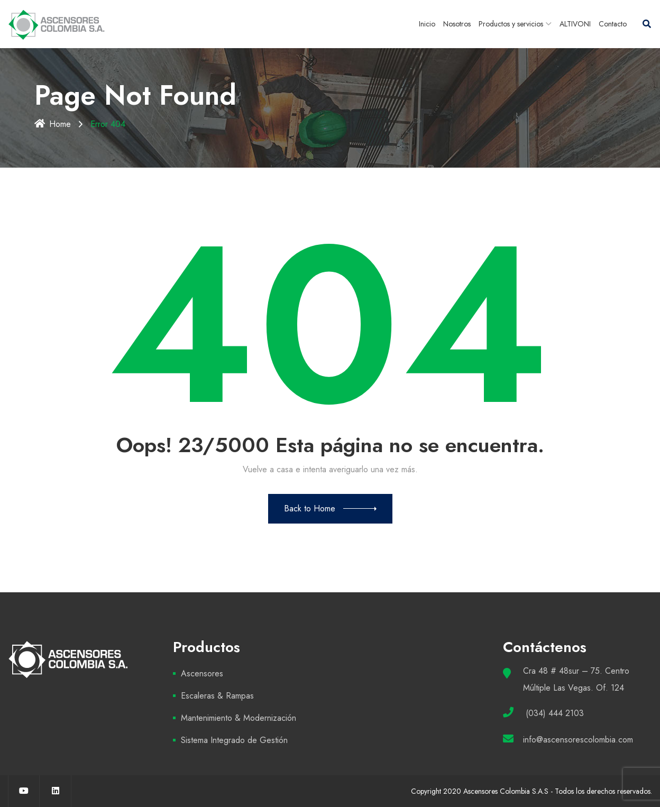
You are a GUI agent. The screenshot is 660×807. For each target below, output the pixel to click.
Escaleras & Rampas (217, 696)
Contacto (613, 24)
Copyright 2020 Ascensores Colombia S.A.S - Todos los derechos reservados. (531, 791)
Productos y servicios (511, 24)
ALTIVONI (575, 24)
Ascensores (202, 673)
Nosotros (457, 24)
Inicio (427, 24)
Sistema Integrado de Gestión (234, 740)
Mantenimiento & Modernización (238, 718)
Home (52, 124)
